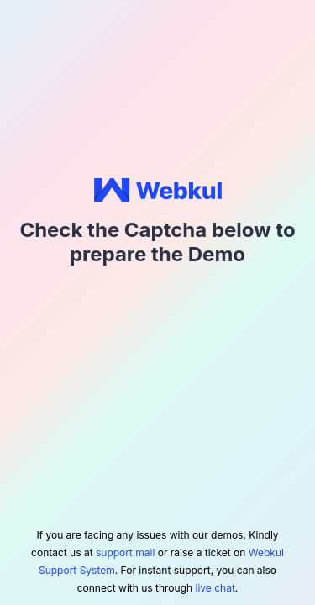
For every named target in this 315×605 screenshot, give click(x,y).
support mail (125, 552)
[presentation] (158, 316)
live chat (215, 587)
